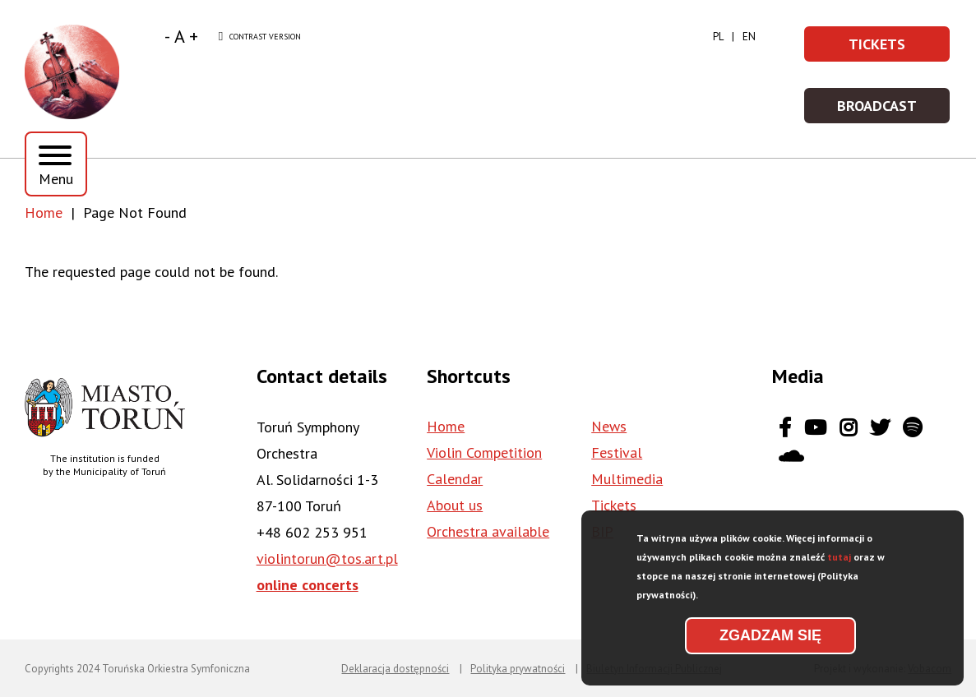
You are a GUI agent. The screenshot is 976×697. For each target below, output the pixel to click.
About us (455, 505)
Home (43, 212)
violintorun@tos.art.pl (327, 558)
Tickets (900, 49)
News (609, 426)
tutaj (839, 565)
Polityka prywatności (517, 669)
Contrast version (260, 37)
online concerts (307, 584)
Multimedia (627, 478)
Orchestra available (488, 531)
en (749, 37)
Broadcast (894, 110)
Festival (616, 452)
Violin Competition (484, 452)
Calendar (455, 478)
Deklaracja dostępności (395, 669)
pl (718, 37)
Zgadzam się (770, 643)
